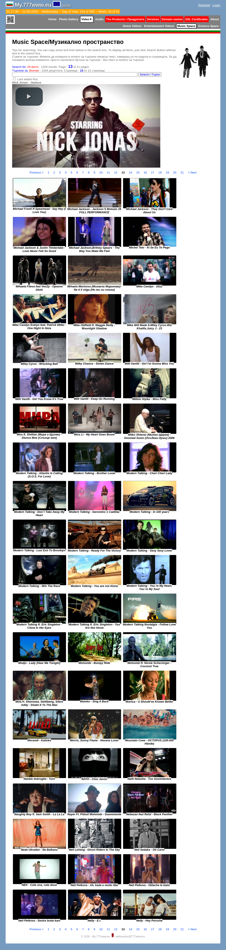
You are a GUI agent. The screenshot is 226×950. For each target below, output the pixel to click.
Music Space (186, 26)
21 (182, 172)
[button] (29, 96)
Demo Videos (132, 26)
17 (153, 172)
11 (109, 172)
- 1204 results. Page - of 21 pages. (51, 66)
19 (168, 172)
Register (204, 5)
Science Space (208, 26)
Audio (99, 19)
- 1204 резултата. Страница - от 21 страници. (58, 70)
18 (160, 172)
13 (123, 172)
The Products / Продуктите (125, 19)
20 (175, 172)
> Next (192, 172)
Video (86, 19)
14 (131, 172)
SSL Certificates (196, 19)
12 (116, 172)
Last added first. (27, 79)
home (66, 5)
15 (138, 172)
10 (101, 172)
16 (146, 172)
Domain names (172, 19)
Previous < (36, 172)
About (214, 19)
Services (153, 19)
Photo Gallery (68, 19)
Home (52, 19)
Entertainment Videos (159, 26)
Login (216, 5)
